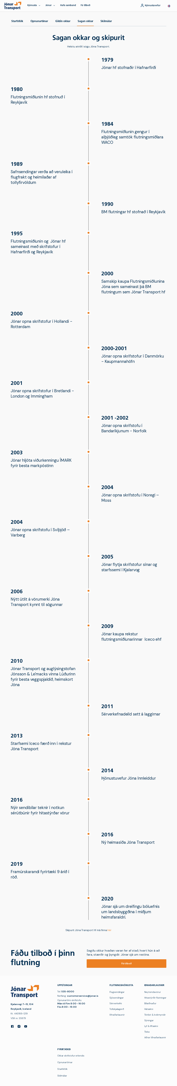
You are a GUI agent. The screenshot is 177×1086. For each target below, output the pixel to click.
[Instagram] (19, 1026)
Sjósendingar (117, 997)
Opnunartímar (39, 21)
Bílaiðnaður (150, 1003)
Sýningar (149, 1020)
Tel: (65, 991)
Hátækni (148, 1009)
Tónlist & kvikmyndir (155, 1014)
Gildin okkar (62, 21)
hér (110, 930)
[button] (169, 6)
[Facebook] (12, 1026)
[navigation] (13, 5)
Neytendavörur (152, 991)
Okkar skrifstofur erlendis (70, 1055)
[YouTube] (25, 1026)
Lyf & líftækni (151, 1026)
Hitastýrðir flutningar (155, 997)
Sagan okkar (85, 21)
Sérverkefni (116, 1003)
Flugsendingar (117, 991)
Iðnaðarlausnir (117, 1014)
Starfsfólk (17, 21)
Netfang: (77, 995)
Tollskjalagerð (117, 1009)
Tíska (147, 1031)
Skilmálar (106, 21)
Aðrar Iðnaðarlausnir (155, 1037)
